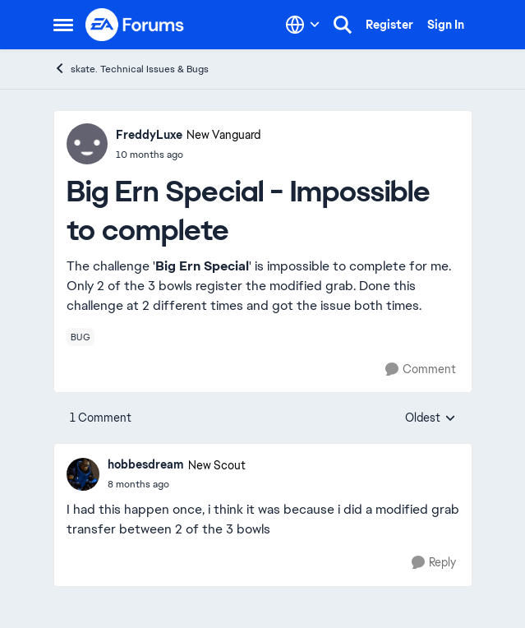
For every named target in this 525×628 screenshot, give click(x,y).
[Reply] (433, 563)
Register (389, 24)
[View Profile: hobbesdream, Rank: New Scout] (83, 474)
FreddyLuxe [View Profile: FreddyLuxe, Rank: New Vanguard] (149, 134)
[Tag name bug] (81, 337)
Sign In (445, 24)
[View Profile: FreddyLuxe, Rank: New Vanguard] (87, 143)
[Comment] (420, 369)
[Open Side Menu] (63, 24)
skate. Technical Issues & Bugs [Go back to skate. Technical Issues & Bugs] (131, 69)
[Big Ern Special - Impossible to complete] (177, 484)
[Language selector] (303, 24)
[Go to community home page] (135, 24)
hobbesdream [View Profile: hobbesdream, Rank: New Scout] (146, 464)
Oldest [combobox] (430, 418)
